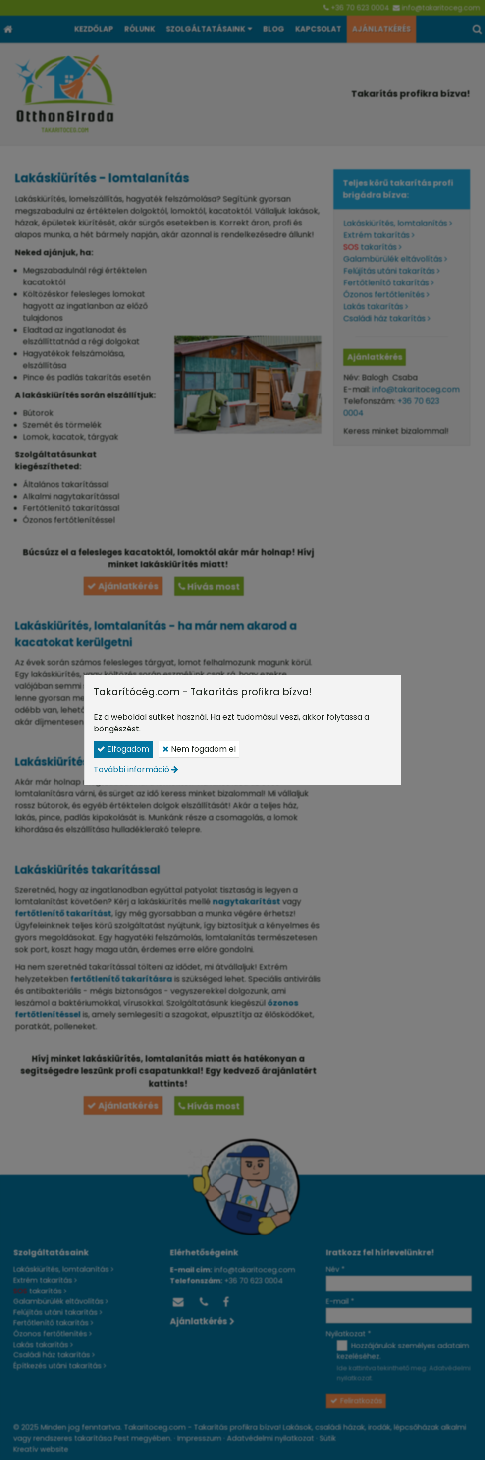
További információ (131, 769)
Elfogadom (123, 749)
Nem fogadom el (199, 749)
